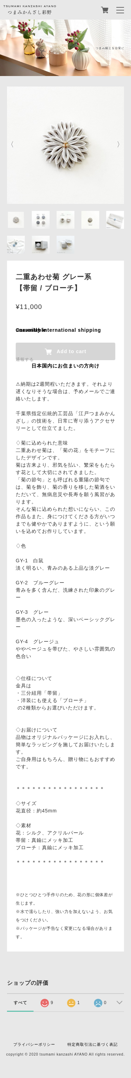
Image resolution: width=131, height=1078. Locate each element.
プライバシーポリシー (34, 1044)
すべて (20, 1002)
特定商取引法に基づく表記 (92, 1044)
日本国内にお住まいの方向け (65, 366)
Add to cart (65, 351)
